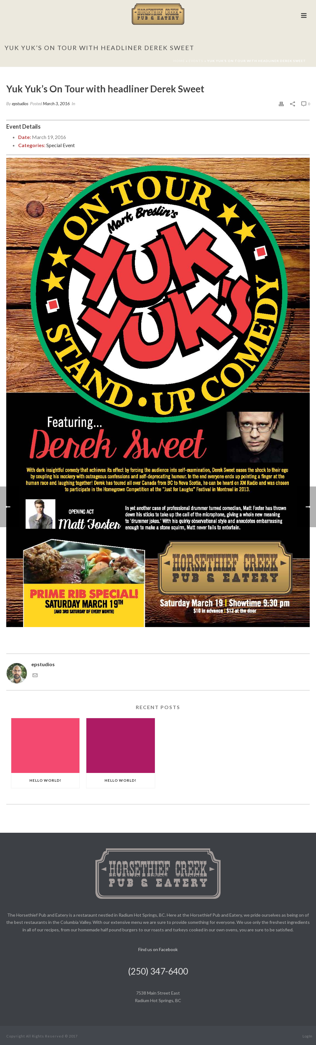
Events (196, 61)
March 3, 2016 (56, 103)
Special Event (60, 145)
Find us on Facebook (158, 949)
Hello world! (45, 780)
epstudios (20, 103)
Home (179, 61)
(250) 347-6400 (158, 971)
